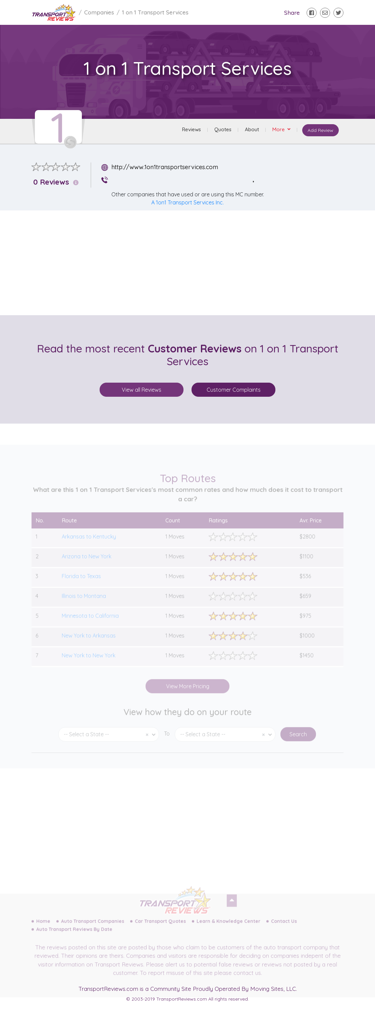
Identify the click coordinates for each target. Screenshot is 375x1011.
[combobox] (108, 740)
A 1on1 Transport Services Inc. (187, 202)
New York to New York (88, 661)
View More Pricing (187, 692)
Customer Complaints (234, 389)
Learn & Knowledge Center (228, 927)
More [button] (278, 130)
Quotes (222, 130)
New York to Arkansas (89, 641)
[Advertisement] (193, 263)
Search (298, 740)
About (251, 130)
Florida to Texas (81, 582)
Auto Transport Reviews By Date (74, 935)
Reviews (190, 130)
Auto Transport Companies (92, 927)
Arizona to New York (86, 562)
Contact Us (284, 927)
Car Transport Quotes (160, 927)
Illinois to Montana (84, 602)
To (167, 739)
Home (43, 927)
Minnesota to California (90, 622)
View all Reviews (141, 389)
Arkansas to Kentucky (89, 542)
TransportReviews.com (108, 988)
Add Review (320, 131)
